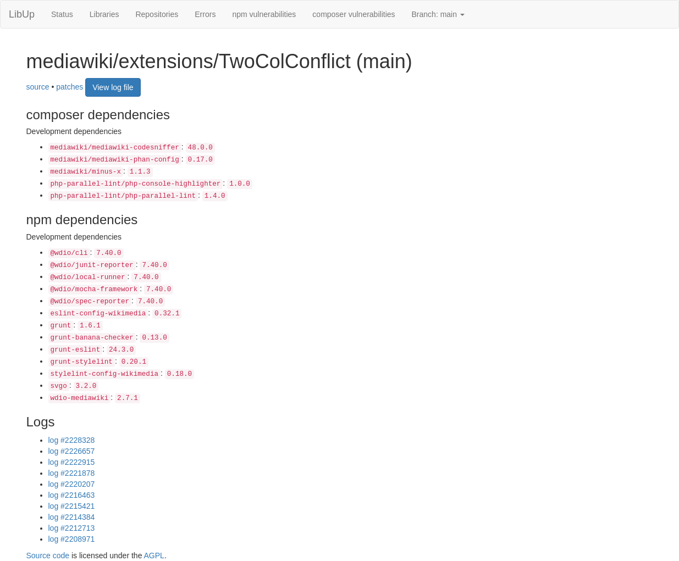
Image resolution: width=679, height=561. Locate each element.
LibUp (22, 14)
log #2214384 (71, 517)
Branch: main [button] (438, 14)
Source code (48, 555)
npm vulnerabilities (264, 14)
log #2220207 (71, 484)
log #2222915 (71, 462)
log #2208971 (71, 539)
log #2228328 (71, 440)
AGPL (154, 555)
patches (69, 86)
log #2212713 (71, 528)
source (37, 86)
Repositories (156, 14)
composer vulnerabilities (353, 14)
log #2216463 (71, 495)
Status (62, 14)
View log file (112, 87)
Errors (205, 14)
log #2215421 (71, 506)
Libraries (104, 14)
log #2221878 (71, 473)
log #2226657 (71, 451)
